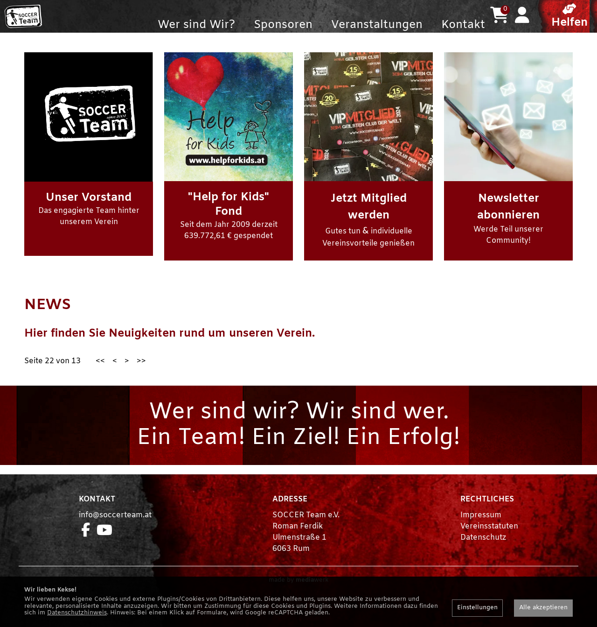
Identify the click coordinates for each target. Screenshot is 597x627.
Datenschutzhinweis (77, 613)
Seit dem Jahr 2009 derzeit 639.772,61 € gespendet (229, 234)
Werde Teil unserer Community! (508, 237)
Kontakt (463, 25)
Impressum (480, 534)
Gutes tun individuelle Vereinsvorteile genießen (368, 238)
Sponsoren (283, 25)
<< (100, 380)
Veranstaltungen (377, 25)
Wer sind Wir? (196, 25)
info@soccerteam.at (115, 534)
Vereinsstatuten (489, 545)
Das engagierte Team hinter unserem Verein (88, 227)
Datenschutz (483, 556)
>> (141, 380)
